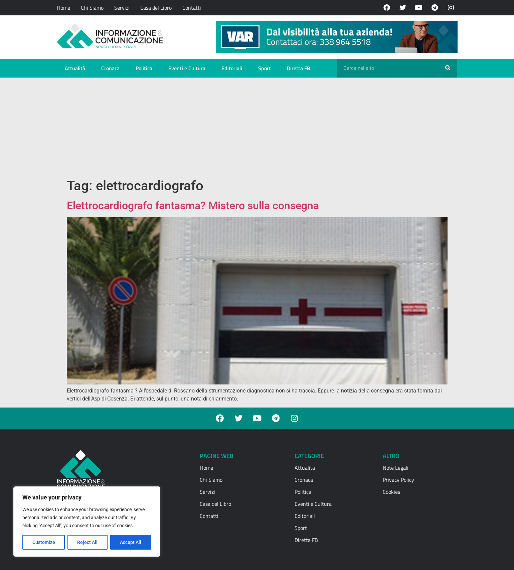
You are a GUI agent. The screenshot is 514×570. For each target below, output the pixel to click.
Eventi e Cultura (186, 68)
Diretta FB (298, 68)
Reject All (87, 542)
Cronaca (110, 68)
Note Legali (395, 468)
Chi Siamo (92, 8)
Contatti (191, 8)
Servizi (122, 8)
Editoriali (231, 68)
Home (63, 8)
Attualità (75, 68)
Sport (264, 68)
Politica (144, 68)
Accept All (131, 542)
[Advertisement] (257, 128)
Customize (43, 542)
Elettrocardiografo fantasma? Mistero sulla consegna (194, 205)
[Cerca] (448, 68)
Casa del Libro (156, 8)
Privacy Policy (398, 480)
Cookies (391, 492)
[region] (86, 521)
